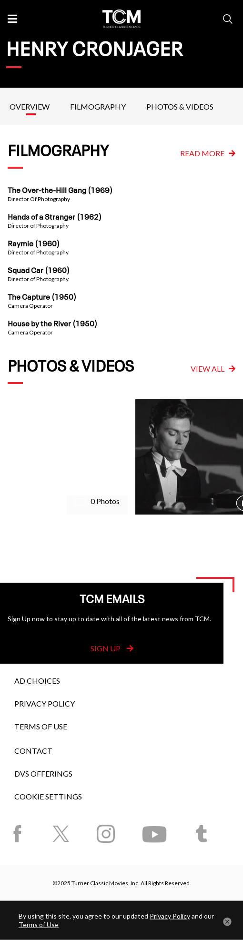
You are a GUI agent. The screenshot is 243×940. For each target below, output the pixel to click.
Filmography (98, 106)
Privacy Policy (44, 703)
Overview (30, 106)
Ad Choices (37, 680)
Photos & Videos (179, 106)
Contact (33, 750)
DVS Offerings (43, 773)
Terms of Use (40, 726)
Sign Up (112, 648)
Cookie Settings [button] (48, 796)
